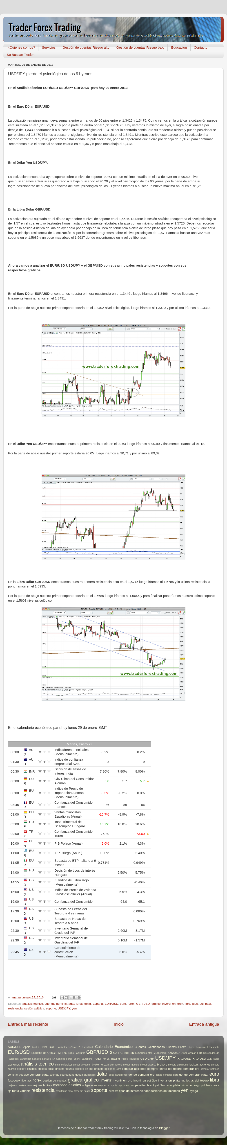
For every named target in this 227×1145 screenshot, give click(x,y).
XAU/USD (199, 1058)
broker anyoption (82, 1064)
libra (188, 1003)
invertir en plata (169, 1080)
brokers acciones (199, 1064)
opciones (124, 1085)
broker (68, 1064)
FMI (59, 1052)
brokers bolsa (46, 1068)
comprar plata (39, 1074)
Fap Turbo (68, 1053)
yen (74, 1008)
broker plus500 (148, 1064)
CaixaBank (87, 1047)
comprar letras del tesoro (164, 1068)
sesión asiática (34, 1008)
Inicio (119, 1024)
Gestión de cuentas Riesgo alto (85, 47)
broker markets (131, 1064)
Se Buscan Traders (21, 55)
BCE (52, 1047)
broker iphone (114, 1064)
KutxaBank (141, 1053)
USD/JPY (64, 1008)
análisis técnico (32, 1003)
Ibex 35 (129, 1052)
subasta (113, 1091)
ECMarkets (213, 1047)
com (118, 1069)
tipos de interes (129, 1091)
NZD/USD (173, 1052)
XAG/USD (184, 1058)
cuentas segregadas (62, 1074)
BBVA (44, 1047)
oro (132, 1085)
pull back (205, 1003)
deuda (79, 1074)
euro (123, 1003)
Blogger (164, 1128)
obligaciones (89, 1085)
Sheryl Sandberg (82, 1058)
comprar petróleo (18, 1074)
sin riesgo (85, 1091)
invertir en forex (172, 1003)
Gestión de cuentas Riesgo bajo (140, 47)
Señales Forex (64, 1058)
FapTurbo (80, 1053)
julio (183, 1080)
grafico (156, 1003)
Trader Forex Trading (106, 1058)
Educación (179, 47)
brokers (162, 1064)
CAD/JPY (74, 1047)
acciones (14, 1064)
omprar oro (104, 1085)
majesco (12, 1085)
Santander (25, 1058)
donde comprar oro (141, 1074)
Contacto (200, 47)
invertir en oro (122, 1080)
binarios (59, 1064)
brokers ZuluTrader (178, 1064)
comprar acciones (134, 1068)
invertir (105, 1080)
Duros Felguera (197, 1047)
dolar (87, 1003)
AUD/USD (15, 1047)
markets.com (25, 1085)
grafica (75, 1080)
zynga (194, 1091)
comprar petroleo (209, 1069)
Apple (26, 1047)
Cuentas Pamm (176, 1047)
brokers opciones (105, 1068)
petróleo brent (144, 1085)
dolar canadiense (118, 1074)
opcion (114, 1085)
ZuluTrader (213, 1058)
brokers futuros (64, 1068)
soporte (51, 1008)
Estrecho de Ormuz (43, 1052)
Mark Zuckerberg (157, 1053)
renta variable (21, 1091)
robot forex (74, 1091)
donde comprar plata (167, 1074)
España (98, 1003)
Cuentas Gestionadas (150, 1047)
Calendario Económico (114, 1047)
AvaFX (35, 1047)
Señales (36, 1058)
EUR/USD (111, 1003)
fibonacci (26, 1080)
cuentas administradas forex (64, 1003)
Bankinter (62, 1047)
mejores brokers (42, 1085)
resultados (61, 1091)
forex (131, 1003)
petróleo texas (163, 1085)
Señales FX (48, 1058)
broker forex (99, 1064)
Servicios (49, 47)
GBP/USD (143, 1003)
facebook (14, 1080)
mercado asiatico (67, 1085)
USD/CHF (147, 1058)
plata (176, 1085)
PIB (199, 1052)
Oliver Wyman (188, 1053)
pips (195, 1003)
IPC (120, 1052)
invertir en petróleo (145, 1080)
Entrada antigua (204, 1024)
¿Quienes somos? (21, 47)
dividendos (90, 1074)
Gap (113, 1052)
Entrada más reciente (28, 1024)
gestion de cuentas (55, 1080)
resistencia (15, 1008)
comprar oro (191, 1068)
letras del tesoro (197, 1080)
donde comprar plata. (193, 1074)
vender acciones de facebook (160, 1091)
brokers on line (84, 1068)
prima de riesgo (190, 1085)
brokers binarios (27, 1068)
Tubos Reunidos (130, 1058)
